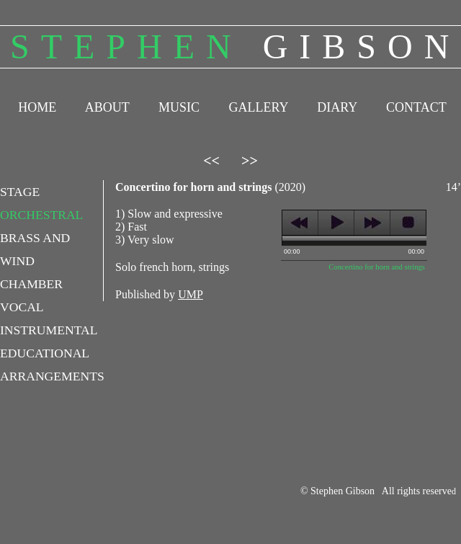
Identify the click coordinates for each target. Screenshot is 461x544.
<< (211, 161)
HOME (37, 107)
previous (300, 222)
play (336, 222)
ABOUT (107, 107)
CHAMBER (31, 284)
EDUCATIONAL (44, 353)
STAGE (20, 191)
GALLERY (257, 107)
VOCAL (22, 307)
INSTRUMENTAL (48, 330)
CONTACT (416, 107)
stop (408, 222)
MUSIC (179, 107)
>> (249, 161)
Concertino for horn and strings (376, 267)
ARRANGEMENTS (52, 376)
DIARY (337, 107)
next (372, 222)
